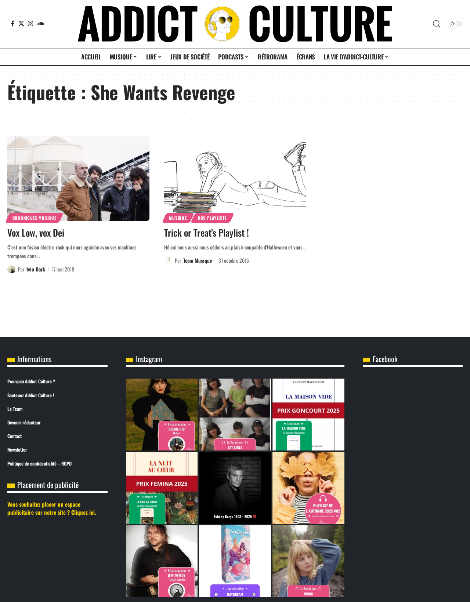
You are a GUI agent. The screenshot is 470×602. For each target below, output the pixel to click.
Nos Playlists (212, 218)
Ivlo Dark (35, 269)
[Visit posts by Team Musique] (168, 260)
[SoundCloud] (40, 23)
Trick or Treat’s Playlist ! (206, 232)
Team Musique (197, 260)
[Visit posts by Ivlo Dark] (11, 269)
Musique (178, 218)
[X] (21, 23)
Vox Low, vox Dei (35, 232)
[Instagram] (30, 23)
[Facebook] (13, 23)
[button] (436, 24)
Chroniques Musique (34, 218)
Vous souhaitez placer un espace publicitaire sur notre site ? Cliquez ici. (51, 508)
